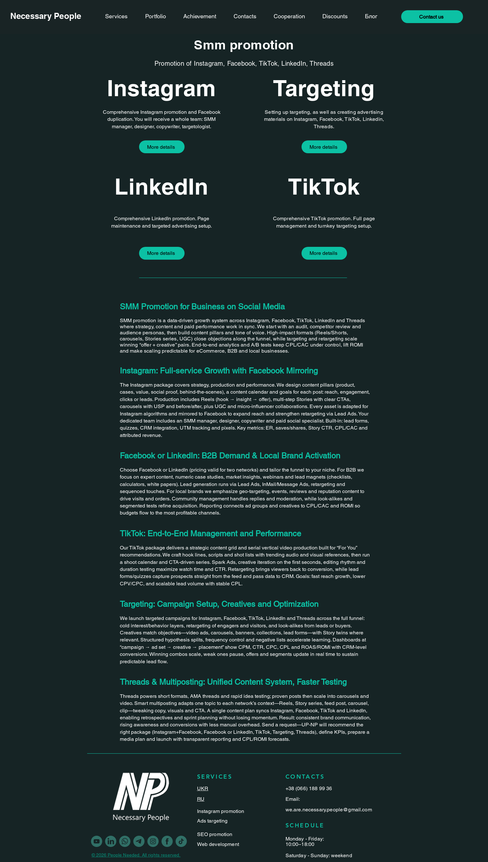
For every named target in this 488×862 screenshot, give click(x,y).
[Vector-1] (153, 841)
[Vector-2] (139, 841)
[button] (432, 16)
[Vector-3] (181, 841)
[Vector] (167, 841)
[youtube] (96, 841)
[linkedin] (110, 841)
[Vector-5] (124, 841)
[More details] (162, 146)
